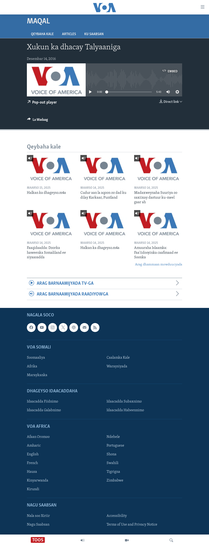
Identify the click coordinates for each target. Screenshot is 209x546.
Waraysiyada (117, 366)
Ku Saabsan (94, 34)
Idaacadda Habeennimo (125, 410)
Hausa (32, 472)
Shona (111, 454)
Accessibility (117, 516)
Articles (69, 34)
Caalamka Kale (118, 357)
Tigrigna (113, 472)
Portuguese (115, 445)
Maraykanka (37, 375)
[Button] (37, 120)
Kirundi (33, 489)
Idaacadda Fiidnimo (42, 401)
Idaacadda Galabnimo (44, 410)
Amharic (34, 445)
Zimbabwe (115, 480)
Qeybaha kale (42, 34)
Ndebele (113, 437)
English (33, 454)
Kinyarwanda (37, 480)
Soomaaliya (36, 357)
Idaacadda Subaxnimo (124, 401)
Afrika (32, 366)
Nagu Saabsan (38, 524)
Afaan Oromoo (38, 437)
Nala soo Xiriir (38, 516)
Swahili (113, 463)
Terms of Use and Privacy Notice (132, 524)
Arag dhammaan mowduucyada (158, 264)
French (32, 463)
